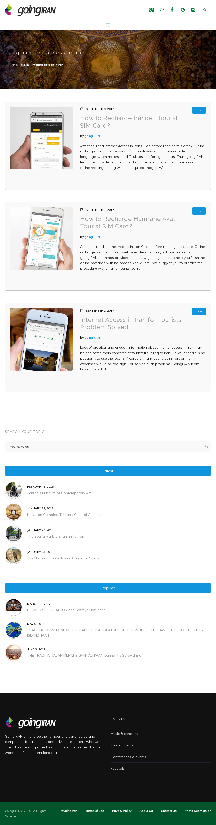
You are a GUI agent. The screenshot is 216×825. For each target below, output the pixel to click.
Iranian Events (122, 745)
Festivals (118, 768)
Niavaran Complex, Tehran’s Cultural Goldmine (65, 514)
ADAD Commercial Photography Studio (37, 763)
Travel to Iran (68, 811)
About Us (146, 811)
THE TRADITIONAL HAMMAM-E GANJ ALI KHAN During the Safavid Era (84, 655)
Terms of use (94, 811)
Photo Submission (198, 811)
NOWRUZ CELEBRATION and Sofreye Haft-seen (66, 610)
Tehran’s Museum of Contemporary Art (59, 493)
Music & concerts (124, 733)
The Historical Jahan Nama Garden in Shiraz (63, 558)
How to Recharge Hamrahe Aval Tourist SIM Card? (127, 222)
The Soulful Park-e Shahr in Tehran (55, 536)
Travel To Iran (19, 64)
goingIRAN (92, 136)
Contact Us (169, 811)
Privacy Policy (121, 811)
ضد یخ (9, 773)
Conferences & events (128, 757)
